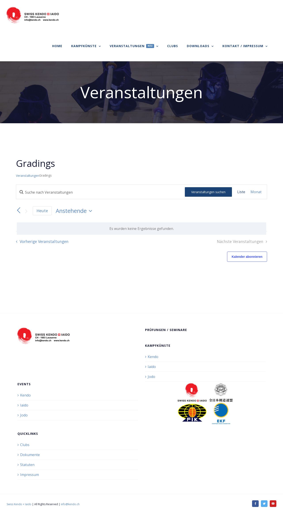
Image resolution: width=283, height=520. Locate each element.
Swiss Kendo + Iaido (19, 504)
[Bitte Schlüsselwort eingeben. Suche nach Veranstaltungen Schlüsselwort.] (100, 192)
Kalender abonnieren (247, 256)
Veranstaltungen (27, 175)
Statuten (27, 464)
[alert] (141, 228)
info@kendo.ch (70, 504)
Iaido (152, 366)
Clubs (24, 444)
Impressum (29, 474)
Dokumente (30, 454)
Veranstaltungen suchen (208, 192)
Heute (42, 210)
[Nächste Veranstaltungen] (26, 211)
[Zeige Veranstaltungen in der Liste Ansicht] (241, 192)
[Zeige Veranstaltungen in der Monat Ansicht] (256, 192)
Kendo (153, 356)
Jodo (151, 376)
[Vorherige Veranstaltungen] (18, 210)
